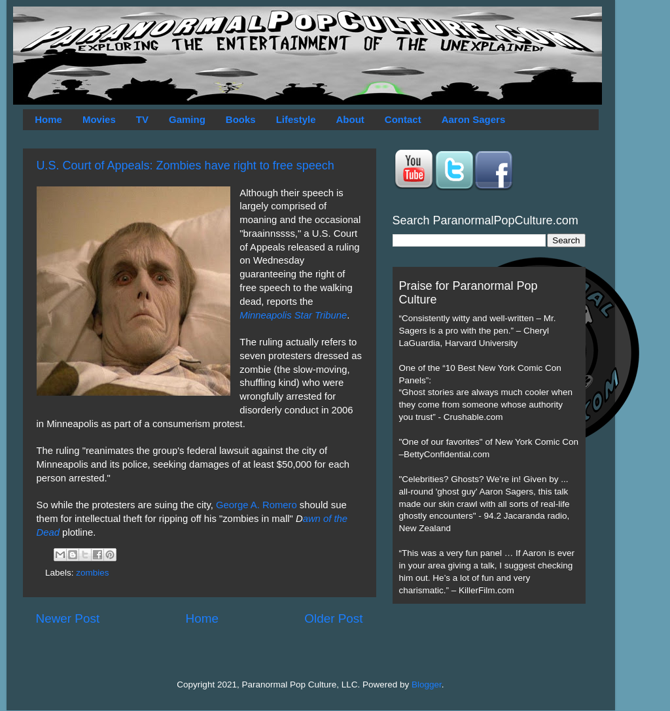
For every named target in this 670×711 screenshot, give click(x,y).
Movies (99, 119)
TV (142, 119)
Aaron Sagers (474, 119)
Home (48, 119)
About (350, 119)
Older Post (333, 618)
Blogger (427, 684)
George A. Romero (256, 505)
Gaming (187, 119)
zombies (92, 573)
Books (241, 119)
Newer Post (68, 618)
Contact (403, 119)
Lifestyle (296, 119)
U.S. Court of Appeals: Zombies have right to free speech (185, 165)
